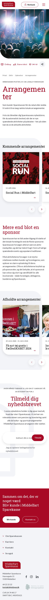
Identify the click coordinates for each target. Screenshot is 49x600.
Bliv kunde (11, 519)
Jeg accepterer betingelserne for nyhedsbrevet (20, 449)
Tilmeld (37, 438)
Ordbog (6, 64)
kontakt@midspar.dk (11, 587)
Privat (5, 75)
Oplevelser (19, 75)
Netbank (29, 5)
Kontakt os (30, 519)
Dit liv (11, 75)
